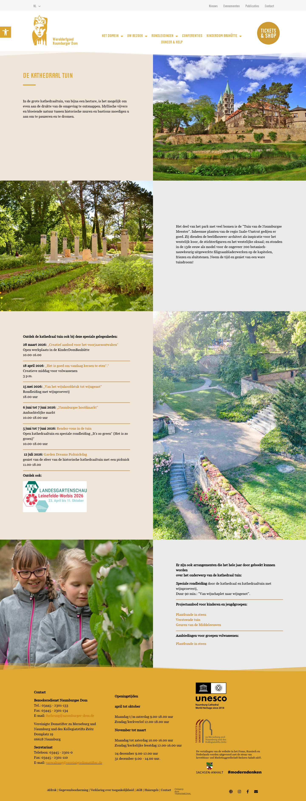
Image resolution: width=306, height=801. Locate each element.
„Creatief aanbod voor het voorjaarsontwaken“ (83, 345)
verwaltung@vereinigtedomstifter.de (74, 763)
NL (37, 6)
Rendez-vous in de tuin (74, 428)
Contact (269, 6)
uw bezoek (137, 36)
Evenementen (231, 6)
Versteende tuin (188, 620)
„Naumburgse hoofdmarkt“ (77, 407)
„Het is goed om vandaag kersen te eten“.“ (77, 366)
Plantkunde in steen (191, 615)
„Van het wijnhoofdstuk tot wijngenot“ (72, 387)
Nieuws (213, 6)
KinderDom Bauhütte (224, 36)
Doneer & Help (172, 42)
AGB (139, 790)
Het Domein (112, 36)
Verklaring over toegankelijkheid (112, 790)
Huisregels (151, 790)
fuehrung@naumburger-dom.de (70, 716)
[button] (5, 32)
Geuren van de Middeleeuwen (198, 625)
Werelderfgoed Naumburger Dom (65, 42)
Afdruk (52, 790)
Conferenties (192, 36)
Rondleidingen (165, 36)
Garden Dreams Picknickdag (65, 454)
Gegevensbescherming (74, 790)
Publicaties (252, 6)
